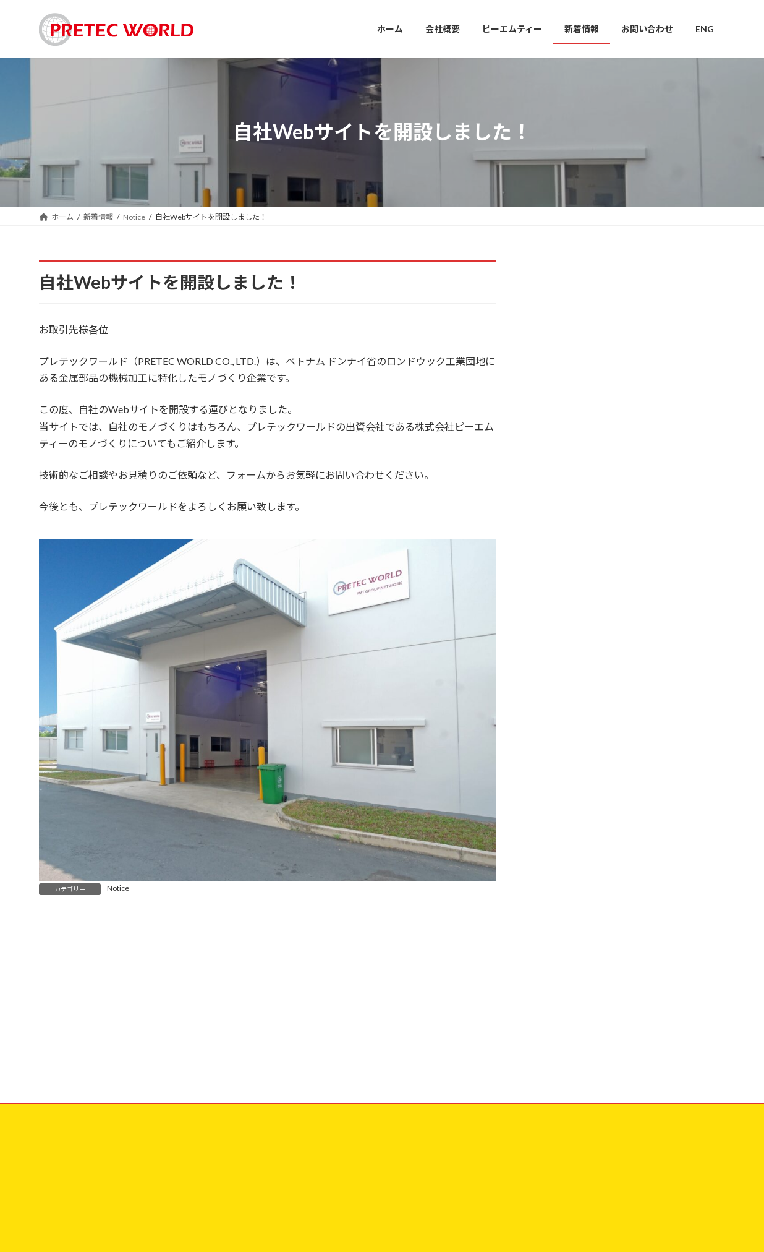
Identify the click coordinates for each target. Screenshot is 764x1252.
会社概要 (296, 1069)
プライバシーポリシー (156, 975)
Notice (118, 888)
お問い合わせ (73, 975)
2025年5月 (564, 406)
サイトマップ (240, 975)
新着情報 (296, 1112)
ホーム (292, 1048)
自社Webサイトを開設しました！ (576, 1060)
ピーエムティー (307, 1091)
